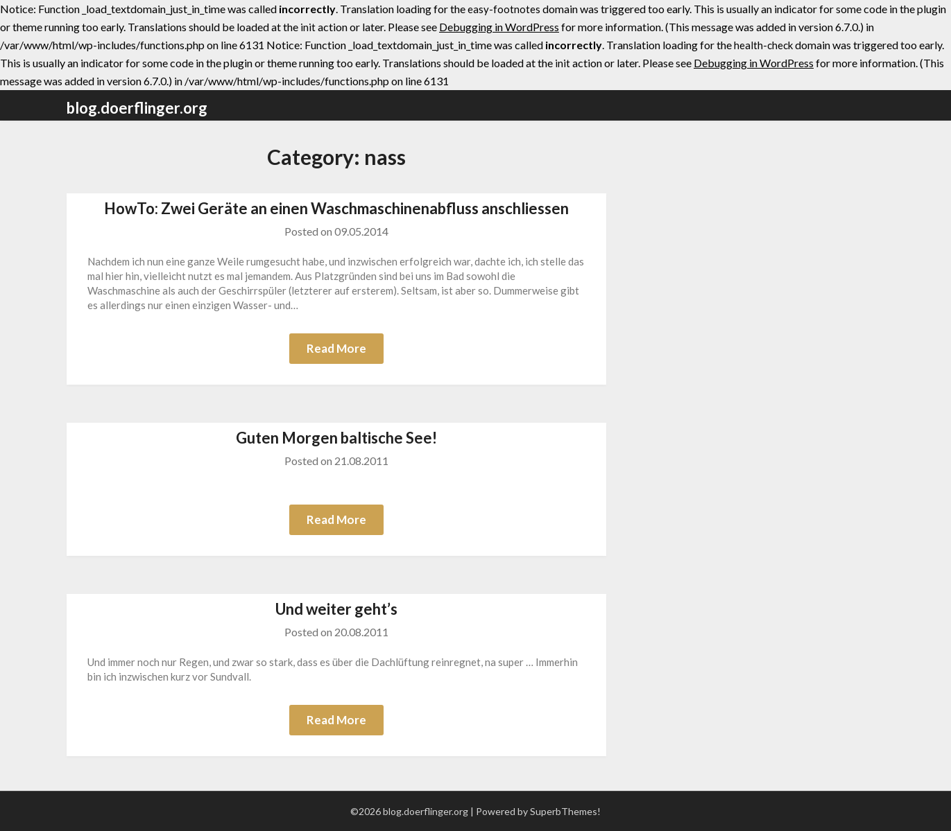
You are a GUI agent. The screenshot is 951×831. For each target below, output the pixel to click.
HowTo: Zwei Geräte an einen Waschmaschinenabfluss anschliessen (336, 208)
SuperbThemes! (565, 811)
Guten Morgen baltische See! (336, 437)
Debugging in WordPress (499, 26)
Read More (336, 348)
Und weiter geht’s (336, 609)
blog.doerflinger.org (137, 107)
